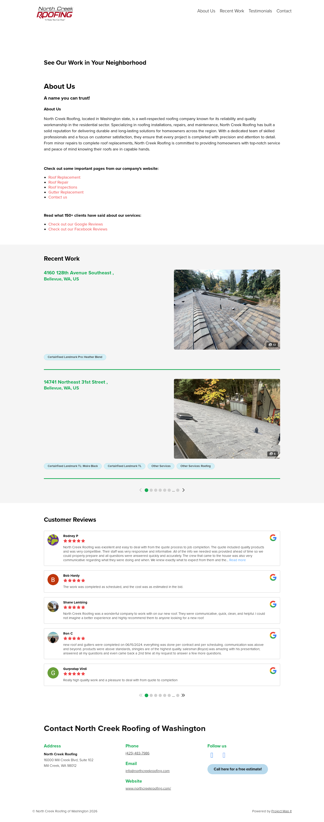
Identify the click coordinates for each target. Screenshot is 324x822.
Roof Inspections (62, 187)
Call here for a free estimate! (238, 769)
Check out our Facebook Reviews (77, 229)
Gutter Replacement (65, 192)
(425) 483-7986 (137, 753)
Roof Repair (58, 182)
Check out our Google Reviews (75, 224)
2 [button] (151, 490)
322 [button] (177, 490)
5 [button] (164, 490)
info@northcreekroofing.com (148, 771)
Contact (284, 11)
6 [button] (169, 490)
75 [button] (177, 695)
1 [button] (146, 490)
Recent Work (232, 11)
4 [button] (160, 490)
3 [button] (155, 490)
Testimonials (260, 11)
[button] (141, 490)
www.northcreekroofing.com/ (148, 788)
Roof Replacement (64, 177)
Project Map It (281, 811)
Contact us (57, 197)
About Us (206, 11)
